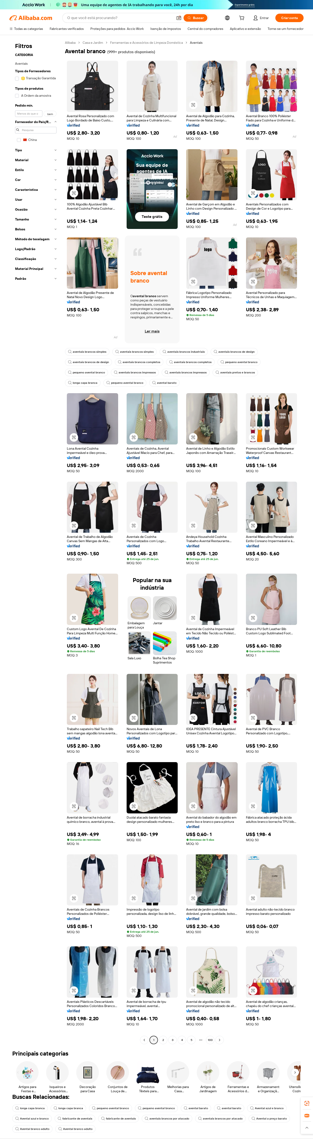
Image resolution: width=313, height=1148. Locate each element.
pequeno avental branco (239, 362)
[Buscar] (195, 18)
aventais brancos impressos (135, 372)
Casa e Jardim (93, 42)
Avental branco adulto (32, 1129)
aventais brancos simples (87, 352)
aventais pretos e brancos (235, 372)
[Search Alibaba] (119, 17)
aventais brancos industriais (184, 352)
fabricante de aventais (75, 1118)
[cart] (242, 18)
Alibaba (70, 42)
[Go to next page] (219, 1040)
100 (210, 1040)
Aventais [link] (196, 42)
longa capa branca (82, 383)
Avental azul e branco (267, 1108)
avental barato (164, 383)
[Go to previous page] (144, 1040)
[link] (307, 1103)
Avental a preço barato (269, 1118)
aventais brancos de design (234, 352)
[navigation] (35, 542)
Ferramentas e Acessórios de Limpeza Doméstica (146, 42)
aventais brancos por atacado (167, 1118)
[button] (179, 18)
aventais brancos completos (139, 362)
